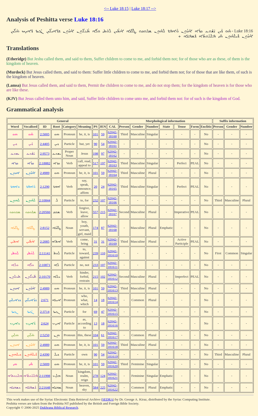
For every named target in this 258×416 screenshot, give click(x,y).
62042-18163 (112, 163)
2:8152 (44, 228)
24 (102, 186)
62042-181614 (113, 300)
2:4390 (44, 354)
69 (95, 312)
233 (95, 265)
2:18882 (44, 163)
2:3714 (44, 312)
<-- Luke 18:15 (116, 8)
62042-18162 (112, 153)
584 (95, 387)
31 (95, 241)
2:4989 (44, 173)
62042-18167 (112, 212)
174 (95, 228)
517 (95, 163)
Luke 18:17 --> (143, 8)
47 (102, 312)
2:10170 (44, 276)
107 (102, 200)
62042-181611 (113, 265)
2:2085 (44, 241)
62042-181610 (113, 253)
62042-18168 (112, 228)
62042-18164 (112, 173)
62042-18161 (112, 144)
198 (95, 153)
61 (102, 335)
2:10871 (44, 265)
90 (95, 144)
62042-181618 (113, 345)
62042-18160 (112, 134)
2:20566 (44, 212)
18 (102, 300)
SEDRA (107, 399)
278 (95, 376)
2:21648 (44, 387)
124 (102, 376)
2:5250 (44, 335)
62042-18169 (112, 241)
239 (95, 253)
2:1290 (44, 186)
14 (95, 300)
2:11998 (44, 376)
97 (102, 153)
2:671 (45, 300)
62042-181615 (113, 312)
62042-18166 (112, 200)
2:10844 (44, 200)
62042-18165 (112, 186)
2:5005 (44, 134)
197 (102, 163)
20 (95, 186)
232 (95, 200)
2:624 (45, 323)
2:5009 (44, 364)
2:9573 (44, 153)
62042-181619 (113, 354)
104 (95, 335)
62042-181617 (113, 335)
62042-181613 (113, 288)
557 (95, 212)
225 (102, 387)
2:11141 (44, 253)
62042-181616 (113, 323)
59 (102, 134)
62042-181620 (113, 364)
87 (102, 228)
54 (102, 144)
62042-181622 (113, 387)
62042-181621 (113, 376)
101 (95, 134)
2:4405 (44, 144)
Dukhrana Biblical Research (59, 407)
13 (95, 323)
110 (102, 253)
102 (102, 276)
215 (102, 212)
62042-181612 (113, 276)
